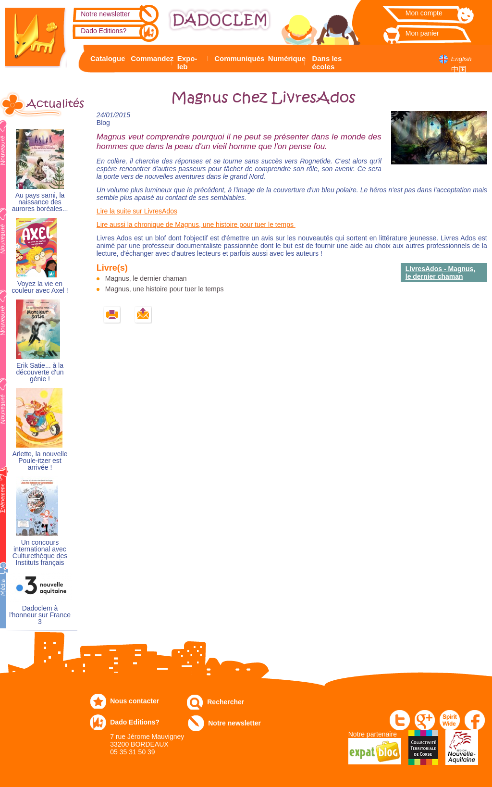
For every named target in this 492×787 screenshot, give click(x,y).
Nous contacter (134, 701)
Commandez (150, 58)
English (461, 58)
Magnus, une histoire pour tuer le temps (164, 289)
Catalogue (106, 58)
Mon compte (424, 13)
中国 (459, 69)
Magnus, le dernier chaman (146, 278)
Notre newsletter (105, 14)
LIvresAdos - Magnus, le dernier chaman (440, 272)
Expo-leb (187, 62)
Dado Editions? (103, 31)
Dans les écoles (327, 62)
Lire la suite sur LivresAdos (137, 211)
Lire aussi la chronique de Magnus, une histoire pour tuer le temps (196, 224)
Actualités (51, 104)
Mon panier (422, 33)
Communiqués (236, 58)
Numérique (285, 58)
